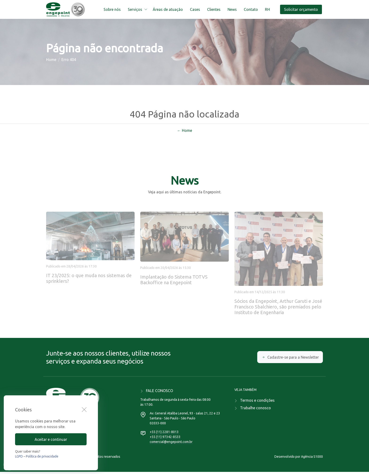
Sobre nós (112, 9)
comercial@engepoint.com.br (171, 444)
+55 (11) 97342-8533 (165, 439)
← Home (184, 132)
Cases (195, 9)
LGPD (19, 456)
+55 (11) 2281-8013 (164, 434)
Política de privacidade (42, 456)
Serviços (135, 9)
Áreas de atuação (168, 9)
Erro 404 (68, 61)
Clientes (214, 9)
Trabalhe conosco (255, 410)
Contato (251, 9)
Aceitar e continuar (51, 439)
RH (267, 9)
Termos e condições (257, 402)
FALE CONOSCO (159, 393)
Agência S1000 (312, 459)
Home (51, 61)
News (232, 9)
